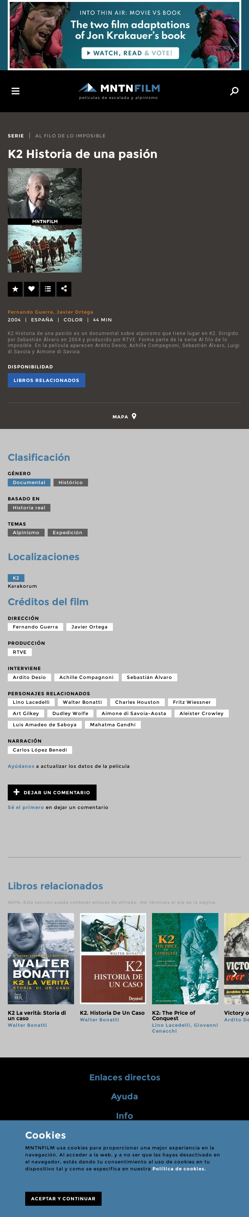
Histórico (71, 483)
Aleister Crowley (202, 714)
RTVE (20, 652)
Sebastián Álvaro (149, 678)
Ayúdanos (21, 766)
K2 (16, 578)
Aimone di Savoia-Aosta (134, 714)
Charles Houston (137, 703)
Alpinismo (26, 533)
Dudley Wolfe (70, 714)
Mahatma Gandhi (113, 725)
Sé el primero (26, 808)
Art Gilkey (26, 714)
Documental (29, 483)
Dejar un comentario (52, 793)
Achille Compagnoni (86, 678)
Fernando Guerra (30, 312)
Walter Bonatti (82, 703)
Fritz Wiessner (192, 703)
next (234, 974)
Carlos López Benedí (40, 750)
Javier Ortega (75, 312)
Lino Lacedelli (31, 703)
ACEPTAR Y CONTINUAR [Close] (63, 1198)
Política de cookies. (179, 1169)
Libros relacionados (47, 380)
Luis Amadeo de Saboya (45, 725)
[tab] (125, 416)
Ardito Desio (29, 678)
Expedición (68, 533)
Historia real (29, 508)
